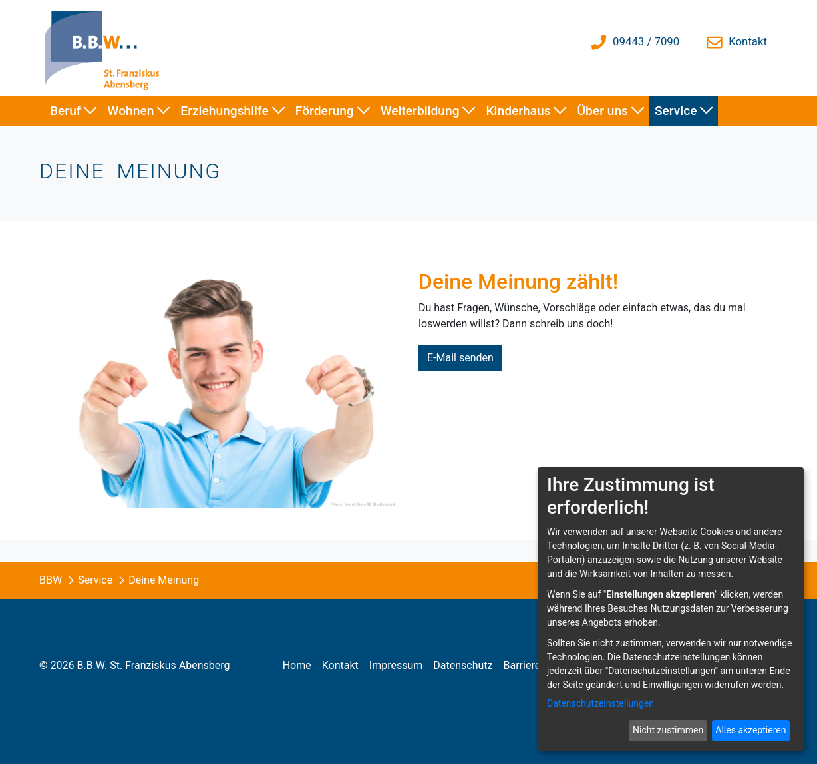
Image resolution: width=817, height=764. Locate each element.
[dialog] (671, 609)
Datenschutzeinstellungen (600, 703)
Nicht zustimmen (668, 730)
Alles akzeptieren (750, 730)
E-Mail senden (460, 357)
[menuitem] (73, 111)
